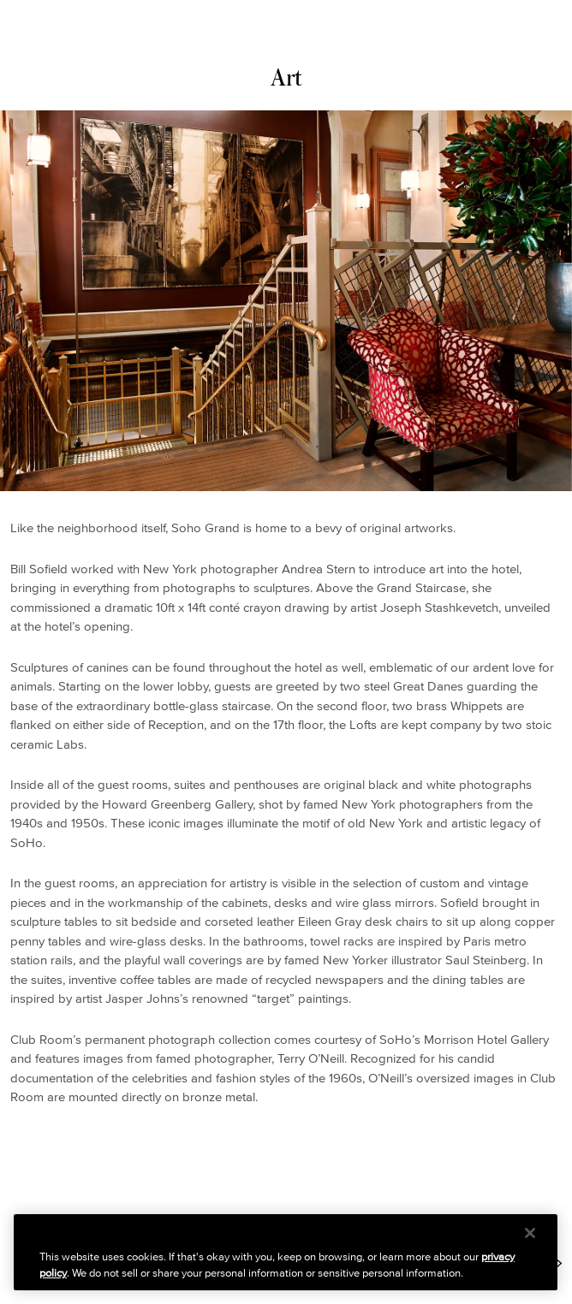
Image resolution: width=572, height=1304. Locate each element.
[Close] (530, 1233)
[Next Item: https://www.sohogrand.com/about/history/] (557, 1263)
